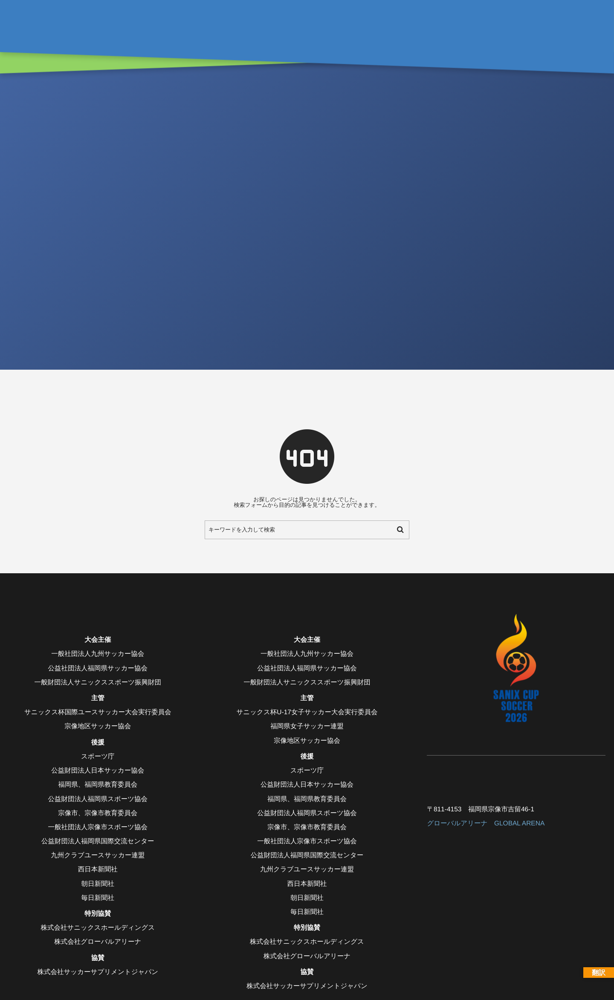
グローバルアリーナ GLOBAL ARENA (485, 823)
